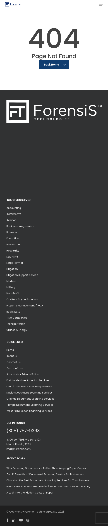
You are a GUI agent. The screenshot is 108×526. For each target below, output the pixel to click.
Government (14, 244)
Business (11, 232)
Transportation (15, 324)
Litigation (12, 269)
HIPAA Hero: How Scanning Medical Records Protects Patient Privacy (48, 486)
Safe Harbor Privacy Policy (22, 374)
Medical (11, 281)
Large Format (14, 263)
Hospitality (12, 250)
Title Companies (16, 318)
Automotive (13, 214)
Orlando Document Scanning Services (30, 399)
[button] (101, 4)
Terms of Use (14, 368)
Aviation (11, 220)
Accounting (13, 208)
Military (10, 287)
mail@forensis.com (18, 449)
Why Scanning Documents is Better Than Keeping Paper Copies (46, 468)
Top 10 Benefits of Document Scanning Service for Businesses (45, 474)
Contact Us (13, 362)
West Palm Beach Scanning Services (29, 411)
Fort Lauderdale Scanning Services (27, 380)
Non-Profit (12, 293)
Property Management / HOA (24, 305)
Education (12, 238)
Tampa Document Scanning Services (29, 405)
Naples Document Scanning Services (29, 392)
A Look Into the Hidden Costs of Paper (29, 492)
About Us (12, 356)
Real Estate (13, 311)
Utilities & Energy (16, 330)
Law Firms (12, 257)
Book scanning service (20, 226)
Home (10, 350)
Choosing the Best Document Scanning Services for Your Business (47, 480)
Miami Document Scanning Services (29, 386)
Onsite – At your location (22, 299)
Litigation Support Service (22, 275)
